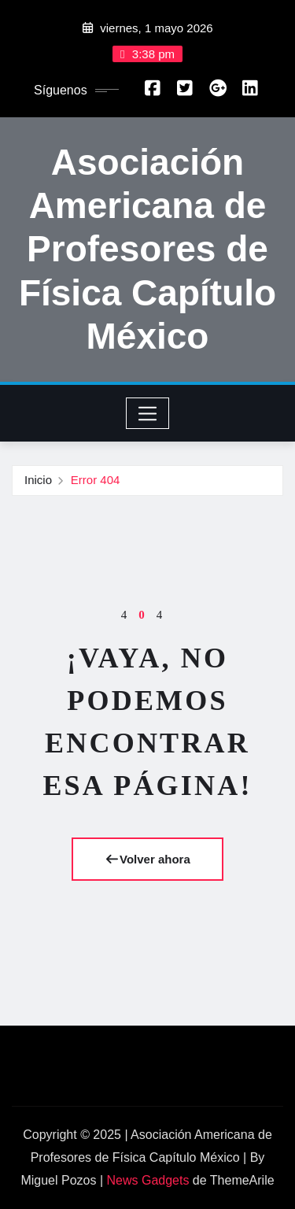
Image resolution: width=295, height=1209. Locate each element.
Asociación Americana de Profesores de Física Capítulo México (147, 249)
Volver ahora (147, 859)
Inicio (38, 479)
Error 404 (95, 479)
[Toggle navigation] (147, 413)
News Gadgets (147, 1180)
